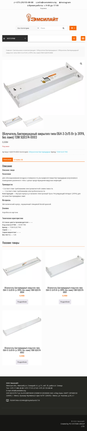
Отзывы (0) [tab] (18, 160)
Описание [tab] (7, 160)
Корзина (43, 8)
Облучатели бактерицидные (47, 50)
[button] (83, 38)
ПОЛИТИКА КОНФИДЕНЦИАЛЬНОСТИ (25, 400)
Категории (9, 38)
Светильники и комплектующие (24, 50)
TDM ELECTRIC (62, 152)
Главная (9, 50)
